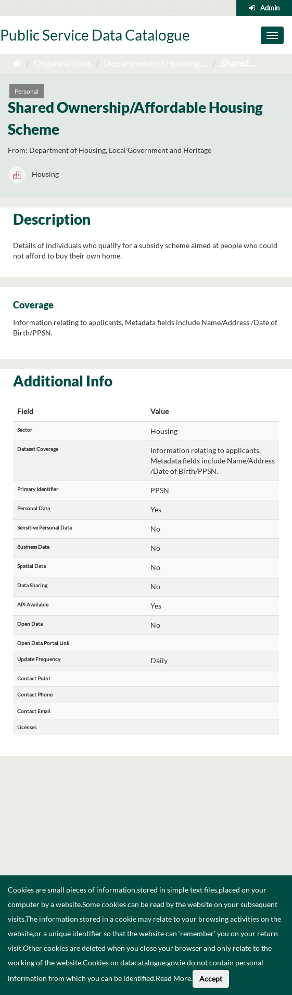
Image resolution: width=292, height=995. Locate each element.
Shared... (237, 63)
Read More (173, 978)
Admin (270, 8)
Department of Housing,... (156, 63)
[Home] (17, 63)
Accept (210, 978)
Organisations (63, 63)
